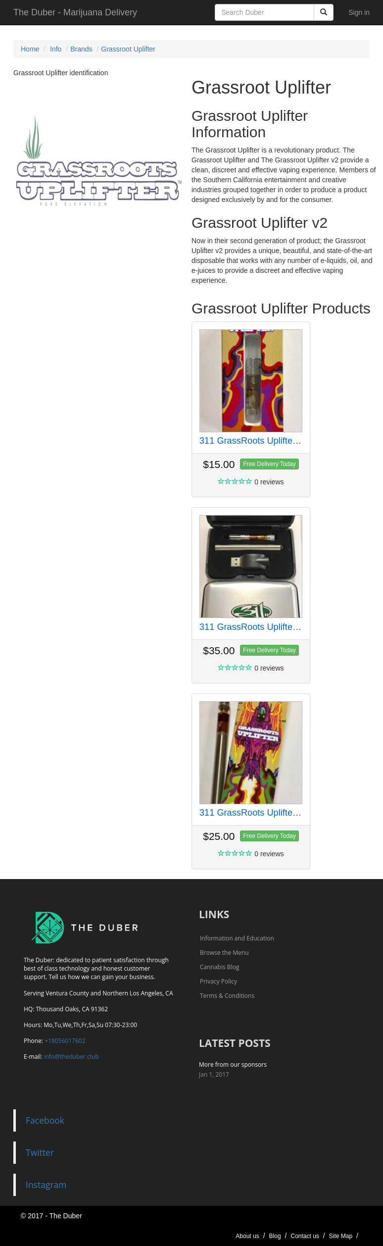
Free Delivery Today (269, 464)
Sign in (359, 12)
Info (55, 49)
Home (30, 49)
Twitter (40, 1152)
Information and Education (237, 938)
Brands (81, 49)
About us (247, 1236)
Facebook (45, 1120)
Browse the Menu (224, 952)
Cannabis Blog (219, 967)
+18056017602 (65, 1041)
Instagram (46, 1185)
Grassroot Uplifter (128, 49)
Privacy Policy (218, 981)
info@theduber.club (71, 1056)
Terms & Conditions (227, 995)
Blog (275, 1236)
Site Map (340, 1236)
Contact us (304, 1236)
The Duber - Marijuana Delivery (75, 12)
